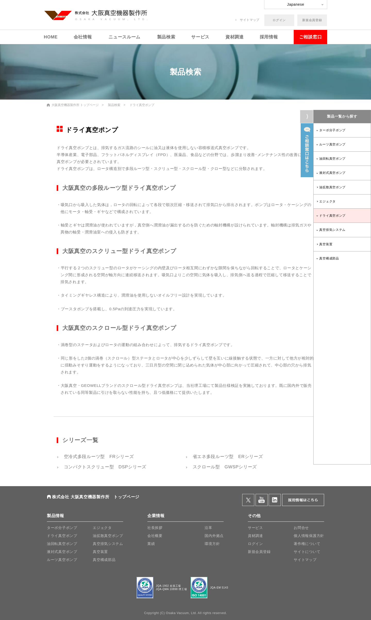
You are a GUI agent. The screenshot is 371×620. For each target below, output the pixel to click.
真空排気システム (332, 230)
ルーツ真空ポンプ (332, 144)
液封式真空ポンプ (332, 173)
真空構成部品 (329, 258)
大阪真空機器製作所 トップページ (75, 105)
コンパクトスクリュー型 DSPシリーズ (104, 466)
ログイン (279, 20)
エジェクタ (327, 201)
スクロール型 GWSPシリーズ (224, 466)
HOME (51, 37)
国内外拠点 (214, 536)
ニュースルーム (124, 37)
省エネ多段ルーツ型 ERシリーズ (227, 456)
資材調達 (234, 37)
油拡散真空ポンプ (332, 187)
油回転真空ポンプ (332, 158)
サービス (200, 37)
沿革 (208, 528)
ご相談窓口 (310, 37)
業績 (151, 544)
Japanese (295, 4)
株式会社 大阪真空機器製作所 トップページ (95, 497)
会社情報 (83, 37)
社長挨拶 (155, 528)
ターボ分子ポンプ (332, 130)
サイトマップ (249, 20)
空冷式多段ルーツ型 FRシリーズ (98, 456)
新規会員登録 (312, 20)
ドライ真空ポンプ (332, 215)
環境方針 (212, 544)
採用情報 (269, 37)
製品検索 (166, 37)
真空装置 (325, 244)
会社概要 (155, 536)
